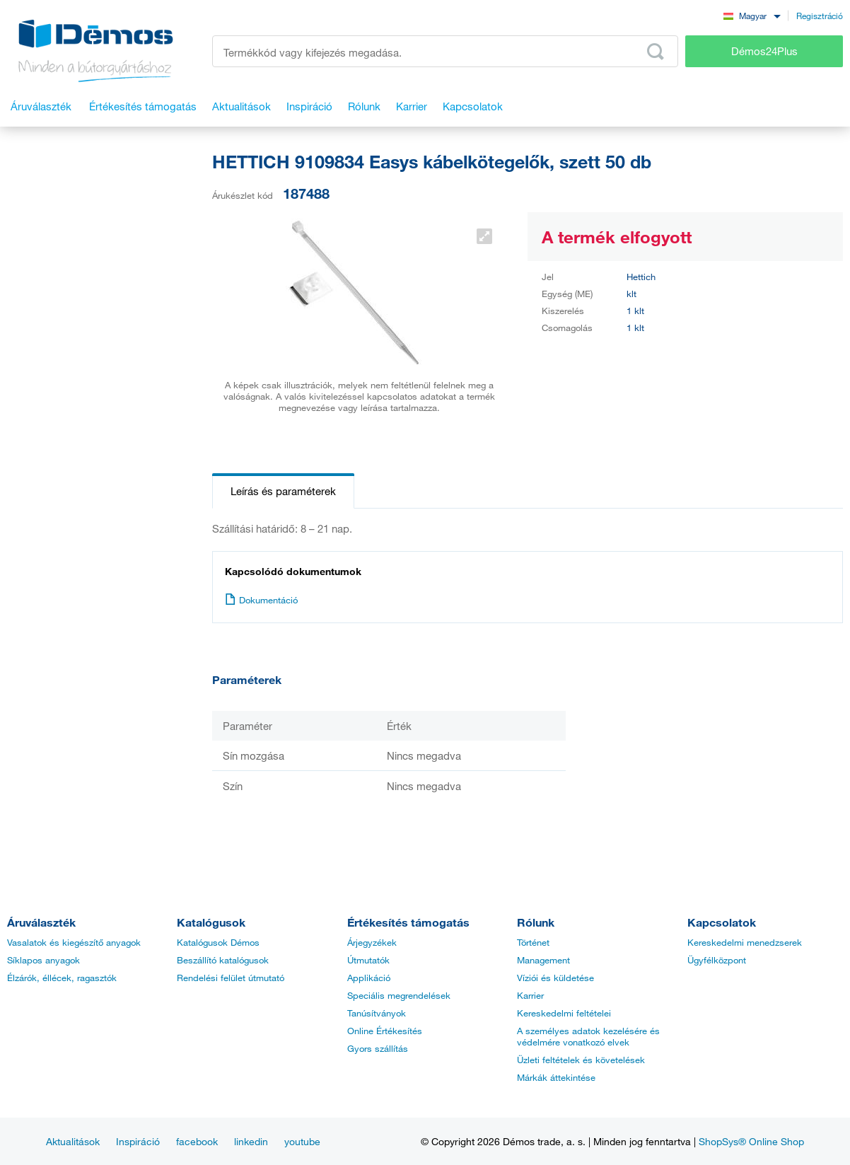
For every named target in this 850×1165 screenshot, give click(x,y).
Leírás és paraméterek (283, 491)
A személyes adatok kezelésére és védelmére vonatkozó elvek (588, 1036)
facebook (197, 1141)
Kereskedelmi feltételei (564, 1013)
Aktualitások (73, 1141)
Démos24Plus (764, 51)
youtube (302, 1141)
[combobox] (752, 15)
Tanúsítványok (376, 1013)
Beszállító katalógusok (223, 960)
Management (543, 960)
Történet (533, 942)
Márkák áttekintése (556, 1077)
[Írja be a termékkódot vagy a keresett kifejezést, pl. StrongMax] (445, 51)
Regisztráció (819, 15)
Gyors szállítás (377, 1048)
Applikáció (368, 977)
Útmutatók (368, 960)
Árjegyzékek (372, 942)
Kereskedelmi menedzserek (744, 942)
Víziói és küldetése (555, 977)
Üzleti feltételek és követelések (581, 1059)
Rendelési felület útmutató (230, 977)
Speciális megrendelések (398, 995)
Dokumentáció (261, 599)
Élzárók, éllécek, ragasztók (62, 977)
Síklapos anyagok (43, 960)
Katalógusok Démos (218, 942)
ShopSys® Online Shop (751, 1141)
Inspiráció (138, 1141)
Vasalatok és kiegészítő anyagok (74, 942)
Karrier (530, 995)
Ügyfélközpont (716, 960)
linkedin (251, 1141)
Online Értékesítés (384, 1030)
